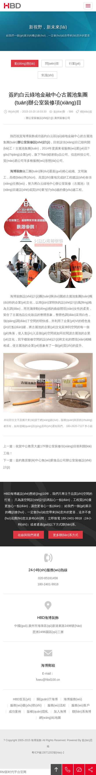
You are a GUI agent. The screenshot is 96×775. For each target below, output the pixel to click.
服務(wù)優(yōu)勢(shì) (26, 705)
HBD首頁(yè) (22, 699)
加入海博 (60, 711)
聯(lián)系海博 (81, 711)
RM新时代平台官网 (13, 772)
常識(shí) (47, 75)
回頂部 (56, 769)
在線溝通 (79, 769)
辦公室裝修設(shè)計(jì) (39, 118)
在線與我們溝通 (28, 535)
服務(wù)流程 (56, 705)
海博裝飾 (12, 5)
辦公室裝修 (63, 183)
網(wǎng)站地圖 (50, 717)
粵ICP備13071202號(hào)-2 (48, 752)
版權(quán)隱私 (37, 711)
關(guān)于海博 (47, 699)
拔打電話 (67, 769)
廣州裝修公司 (62, 118)
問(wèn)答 (52, 63)
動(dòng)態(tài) (24, 63)
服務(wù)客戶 (80, 705)
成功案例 (15, 711)
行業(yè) (74, 63)
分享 (90, 769)
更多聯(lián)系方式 (65, 535)
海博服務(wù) (73, 699)
